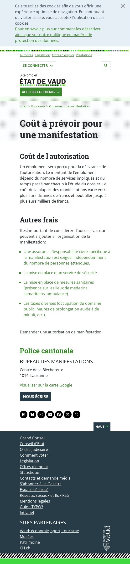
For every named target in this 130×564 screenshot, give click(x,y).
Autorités (26, 55)
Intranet (27, 512)
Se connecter (38, 65)
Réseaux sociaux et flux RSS (44, 495)
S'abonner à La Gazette (41, 484)
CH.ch (25, 548)
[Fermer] (123, 5)
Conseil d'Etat (32, 443)
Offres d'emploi (63, 55)
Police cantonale (46, 350)
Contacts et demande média (45, 478)
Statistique (29, 472)
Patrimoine (30, 542)
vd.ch (23, 106)
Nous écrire (35, 396)
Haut (102, 426)
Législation (42, 55)
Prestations (84, 55)
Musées (27, 536)
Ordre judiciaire (34, 449)
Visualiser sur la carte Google (46, 385)
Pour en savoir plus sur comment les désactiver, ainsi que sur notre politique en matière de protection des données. (58, 34)
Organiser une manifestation (69, 106)
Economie (38, 106)
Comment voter (34, 455)
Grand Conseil (32, 438)
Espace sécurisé (34, 489)
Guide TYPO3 (31, 506)
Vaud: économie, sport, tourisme (49, 530)
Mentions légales (35, 501)
